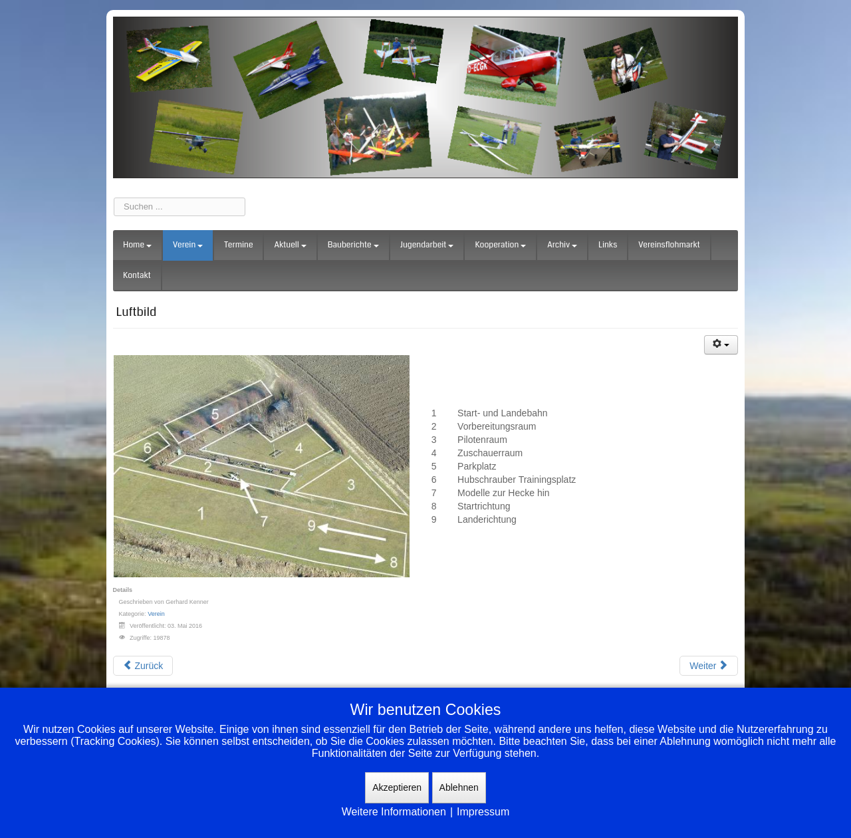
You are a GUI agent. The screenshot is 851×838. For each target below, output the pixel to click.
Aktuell (290, 245)
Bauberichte (353, 245)
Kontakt (137, 275)
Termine (238, 245)
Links (607, 245)
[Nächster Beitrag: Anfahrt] (708, 666)
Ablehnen (459, 787)
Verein (188, 245)
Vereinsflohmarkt (669, 245)
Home (137, 245)
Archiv (562, 245)
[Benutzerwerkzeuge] (721, 344)
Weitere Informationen (394, 811)
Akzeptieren (397, 787)
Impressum (483, 811)
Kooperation (500, 245)
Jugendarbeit (427, 245)
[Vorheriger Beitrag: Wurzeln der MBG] (143, 666)
